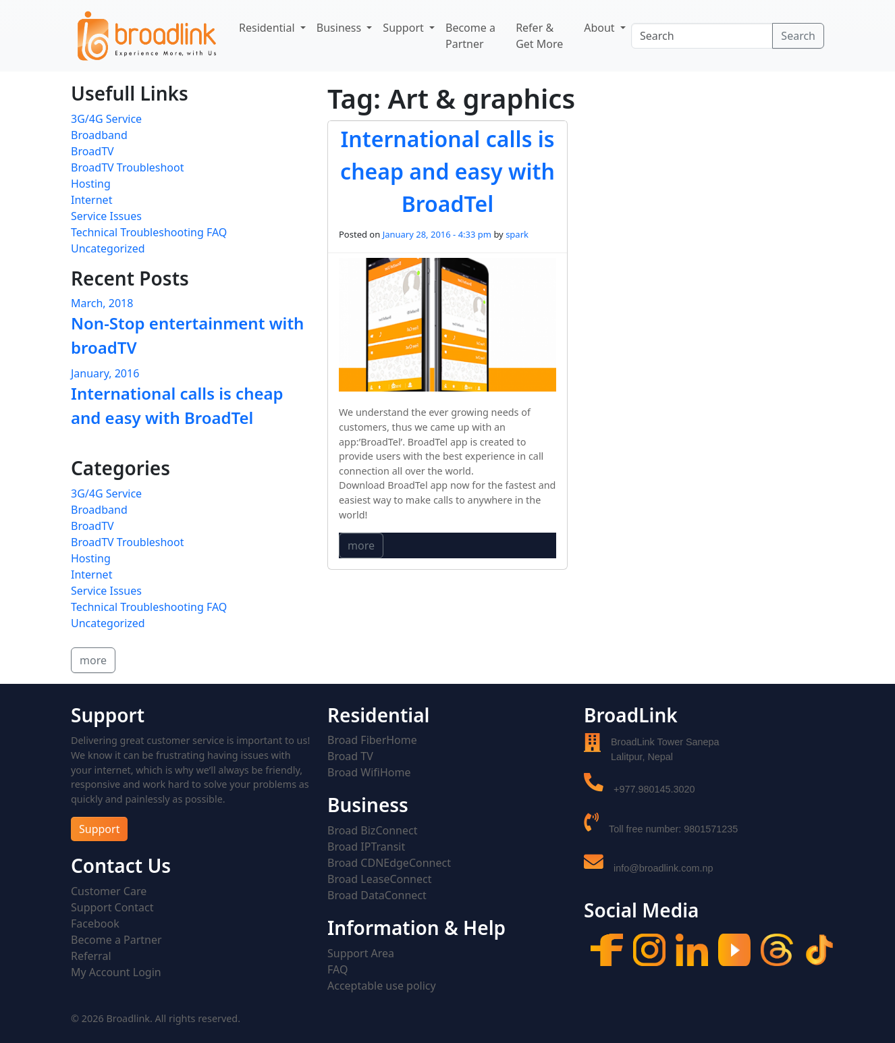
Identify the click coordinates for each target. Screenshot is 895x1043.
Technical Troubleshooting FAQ (149, 232)
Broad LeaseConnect (379, 879)
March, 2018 (102, 303)
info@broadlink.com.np (663, 868)
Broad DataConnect (377, 895)
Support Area (360, 953)
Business (340, 27)
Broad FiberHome (372, 739)
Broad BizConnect (372, 830)
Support (405, 27)
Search (798, 35)
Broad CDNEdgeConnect (389, 862)
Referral (91, 955)
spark (517, 234)
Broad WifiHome (369, 772)
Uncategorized (108, 248)
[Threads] (777, 948)
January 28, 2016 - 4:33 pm (437, 234)
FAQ (337, 969)
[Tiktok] (819, 948)
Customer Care (108, 891)
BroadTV (92, 151)
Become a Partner (470, 35)
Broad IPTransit (366, 846)
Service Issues (106, 216)
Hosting (91, 183)
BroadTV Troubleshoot (127, 167)
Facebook (95, 923)
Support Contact (112, 907)
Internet (91, 199)
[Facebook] (607, 948)
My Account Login (116, 972)
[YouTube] (734, 948)
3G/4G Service (106, 118)
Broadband (99, 135)
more (361, 545)
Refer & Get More (539, 35)
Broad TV (350, 756)
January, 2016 (105, 373)
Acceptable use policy (381, 985)
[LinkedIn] (692, 948)
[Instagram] (649, 948)
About (601, 27)
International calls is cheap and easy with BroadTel (447, 171)
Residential (268, 27)
